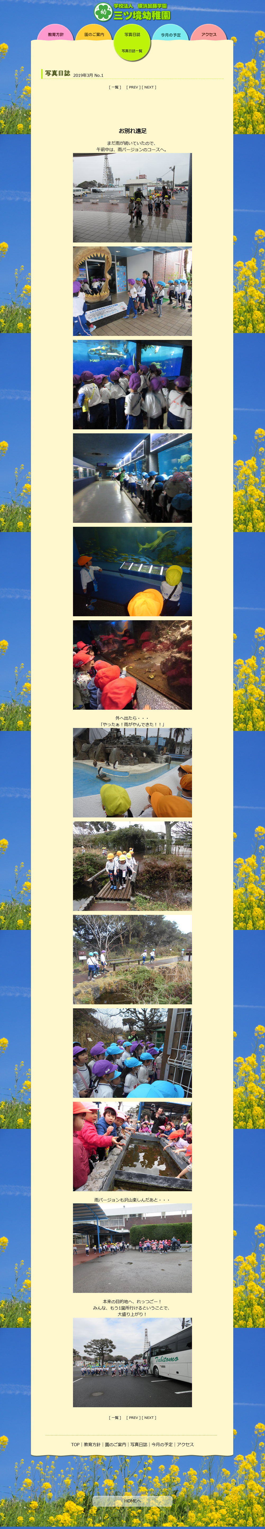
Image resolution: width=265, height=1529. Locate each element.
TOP (75, 1445)
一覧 (115, 87)
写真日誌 (138, 1445)
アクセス (185, 1445)
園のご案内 (115, 1445)
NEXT (149, 87)
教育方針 (92, 1445)
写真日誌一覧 (132, 51)
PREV (133, 87)
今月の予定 (162, 1445)
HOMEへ (132, 1501)
